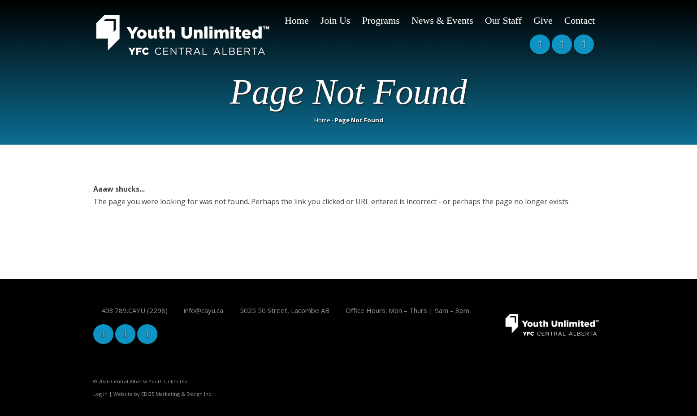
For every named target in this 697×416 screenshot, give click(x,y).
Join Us (335, 20)
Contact (579, 20)
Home (297, 20)
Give (543, 20)
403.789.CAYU (123, 310)
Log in (100, 393)
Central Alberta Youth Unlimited (149, 381)
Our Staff (503, 20)
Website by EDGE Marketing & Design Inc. (162, 393)
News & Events (442, 20)
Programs (380, 20)
